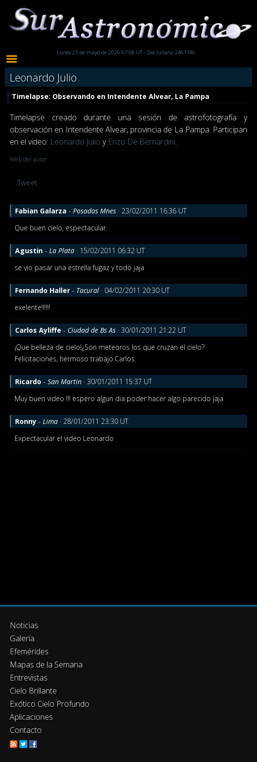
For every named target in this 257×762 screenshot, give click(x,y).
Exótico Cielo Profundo (49, 703)
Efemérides (29, 651)
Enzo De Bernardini (141, 141)
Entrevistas (29, 677)
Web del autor (28, 159)
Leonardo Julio (75, 141)
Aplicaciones (31, 717)
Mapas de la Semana (46, 664)
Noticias (24, 625)
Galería (22, 638)
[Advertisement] (128, 522)
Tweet (27, 182)
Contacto (26, 730)
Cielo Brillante (33, 690)
